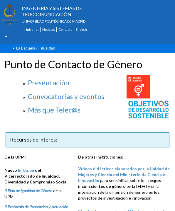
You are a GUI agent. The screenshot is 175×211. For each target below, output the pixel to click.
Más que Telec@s (54, 110)
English (81, 29)
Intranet (32, 29)
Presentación (48, 82)
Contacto (65, 29)
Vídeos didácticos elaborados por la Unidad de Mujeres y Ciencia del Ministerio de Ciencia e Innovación (124, 174)
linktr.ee (26, 170)
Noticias (48, 29)
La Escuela (25, 47)
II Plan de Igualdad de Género (28, 190)
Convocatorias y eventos (66, 96)
